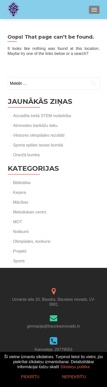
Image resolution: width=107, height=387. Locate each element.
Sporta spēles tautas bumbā (38, 145)
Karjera (19, 192)
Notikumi (21, 231)
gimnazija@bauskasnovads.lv (53, 326)
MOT (17, 222)
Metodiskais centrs (29, 212)
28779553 (63, 349)
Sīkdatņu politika (75, 367)
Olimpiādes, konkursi (31, 241)
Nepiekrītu (74, 377)
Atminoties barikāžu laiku (35, 125)
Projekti (19, 251)
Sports (19, 261)
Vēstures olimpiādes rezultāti (39, 135)
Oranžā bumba (26, 155)
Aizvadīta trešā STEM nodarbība (42, 116)
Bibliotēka (21, 183)
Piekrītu (30, 377)
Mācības (20, 202)
